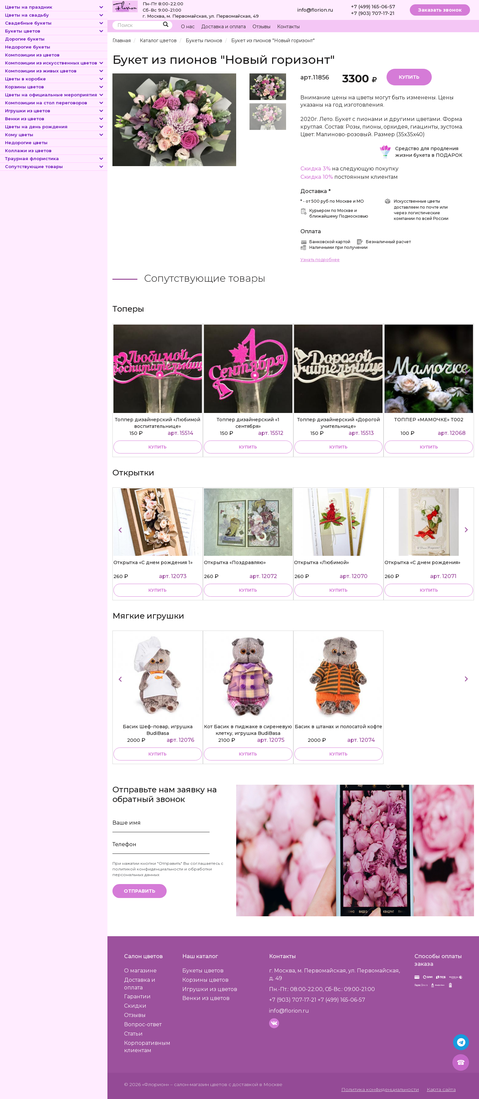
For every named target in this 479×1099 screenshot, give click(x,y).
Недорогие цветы (26, 142)
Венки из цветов (54, 118)
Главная (121, 41)
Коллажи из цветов (28, 150)
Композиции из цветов (32, 54)
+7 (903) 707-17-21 (373, 13)
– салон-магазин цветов (198, 1084)
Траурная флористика (54, 158)
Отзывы (261, 27)
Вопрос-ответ (143, 1024)
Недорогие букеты (27, 47)
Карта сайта (441, 1089)
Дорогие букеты (25, 39)
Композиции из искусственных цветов (54, 62)
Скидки (135, 1005)
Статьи (133, 1033)
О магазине (140, 970)
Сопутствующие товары (54, 166)
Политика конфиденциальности (380, 1089)
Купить (409, 77)
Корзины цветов (54, 86)
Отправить (139, 891)
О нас (188, 27)
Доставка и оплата (223, 27)
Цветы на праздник (54, 7)
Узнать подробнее (320, 259)
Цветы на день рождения (54, 126)
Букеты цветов (54, 31)
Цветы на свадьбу (54, 15)
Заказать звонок (440, 10)
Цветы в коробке (54, 78)
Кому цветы (54, 134)
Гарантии (137, 996)
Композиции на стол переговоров (54, 102)
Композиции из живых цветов (54, 70)
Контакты (288, 27)
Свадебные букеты (54, 23)
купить (157, 446)
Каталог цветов (158, 41)
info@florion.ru (315, 10)
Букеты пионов (203, 41)
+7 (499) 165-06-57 (373, 7)
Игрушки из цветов (54, 110)
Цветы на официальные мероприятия (54, 94)
